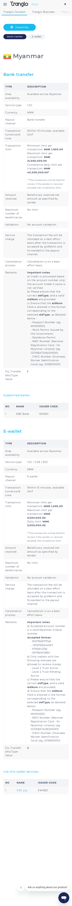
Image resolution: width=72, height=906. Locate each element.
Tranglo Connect (14, 11)
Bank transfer (15, 36)
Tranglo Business (43, 11)
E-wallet (38, 36)
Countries (20, 27)
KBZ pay (22, 790)
